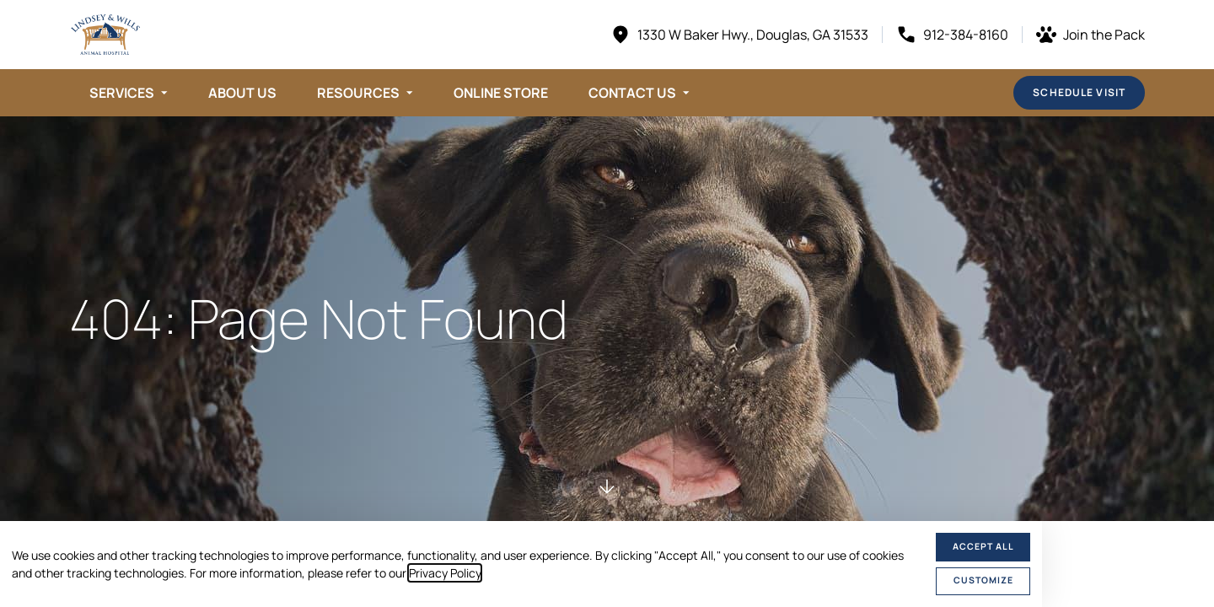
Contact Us (632, 92)
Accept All (983, 546)
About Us (242, 92)
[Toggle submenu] (164, 92)
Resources (358, 92)
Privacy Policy (445, 573)
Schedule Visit (1079, 92)
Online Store (501, 92)
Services (121, 92)
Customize (983, 580)
